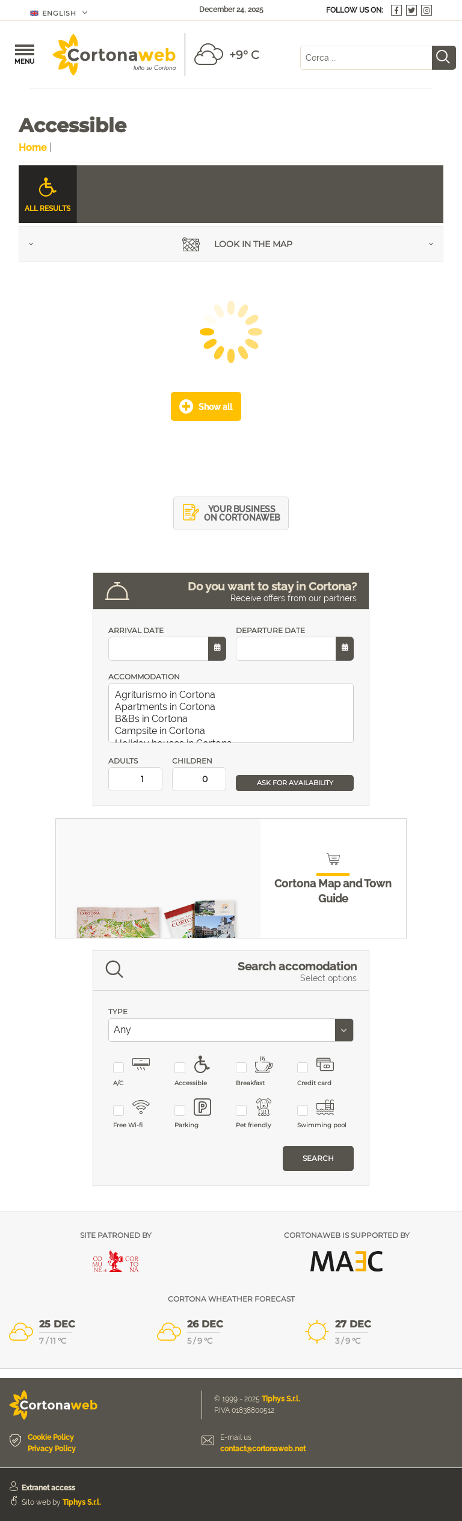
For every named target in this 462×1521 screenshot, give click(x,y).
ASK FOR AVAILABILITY (295, 783)
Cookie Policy (51, 1437)
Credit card (322, 1071)
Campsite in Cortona (234, 731)
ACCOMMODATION (144, 676)
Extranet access (48, 1488)
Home (33, 147)
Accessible (200, 1071)
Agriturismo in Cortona (234, 695)
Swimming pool (322, 1114)
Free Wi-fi (138, 1114)
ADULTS (135, 774)
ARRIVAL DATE (167, 643)
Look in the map (237, 245)
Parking (200, 1114)
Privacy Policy (52, 1449)
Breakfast (261, 1071)
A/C (138, 1071)
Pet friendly (261, 1114)
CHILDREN (199, 774)
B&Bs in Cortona (234, 719)
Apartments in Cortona (234, 707)
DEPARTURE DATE (295, 643)
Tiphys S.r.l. (281, 1399)
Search (318, 1158)
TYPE (118, 1011)
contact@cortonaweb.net (263, 1449)
